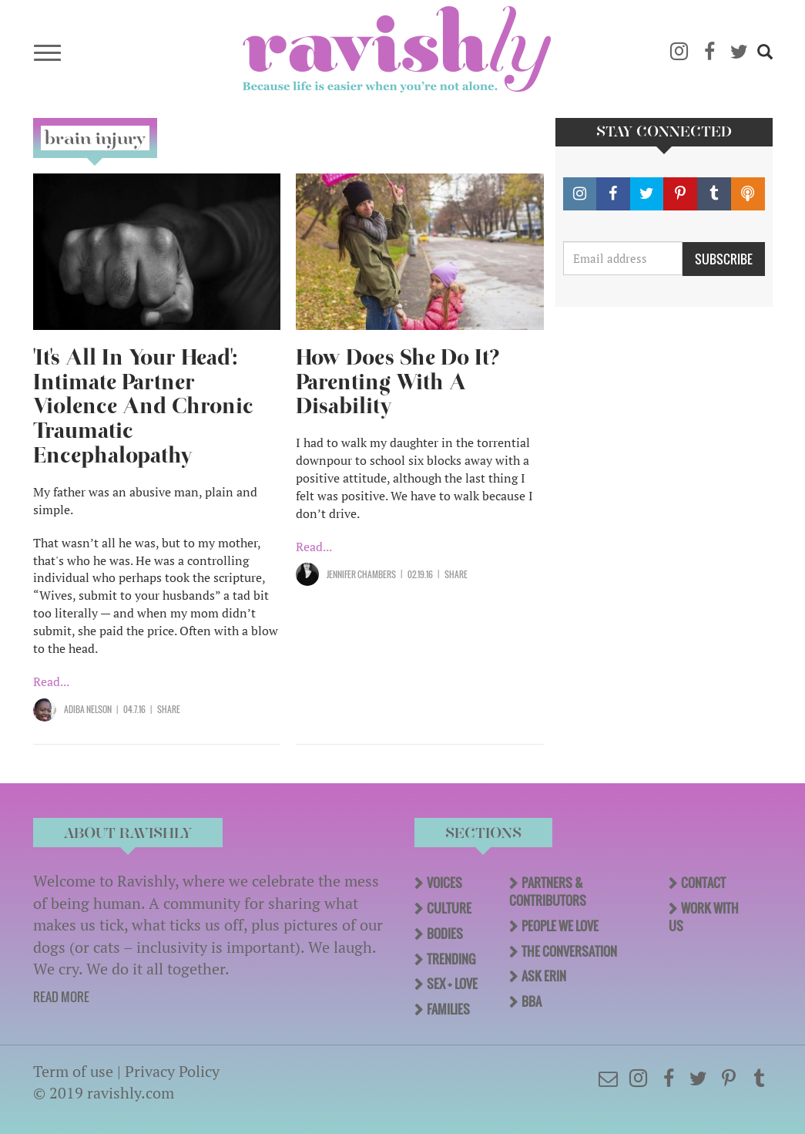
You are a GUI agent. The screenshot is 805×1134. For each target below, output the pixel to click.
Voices (444, 882)
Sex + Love (452, 983)
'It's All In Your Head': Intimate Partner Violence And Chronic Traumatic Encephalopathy (143, 406)
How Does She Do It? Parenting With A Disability (398, 382)
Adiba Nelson (88, 709)
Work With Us (704, 917)
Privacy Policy (172, 1071)
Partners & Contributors (547, 891)
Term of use (73, 1071)
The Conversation (569, 951)
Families (448, 1009)
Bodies (445, 933)
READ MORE (61, 997)
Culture (449, 908)
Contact (703, 882)
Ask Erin (544, 976)
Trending (451, 959)
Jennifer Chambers (361, 574)
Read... (51, 681)
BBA (532, 1001)
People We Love (560, 926)
